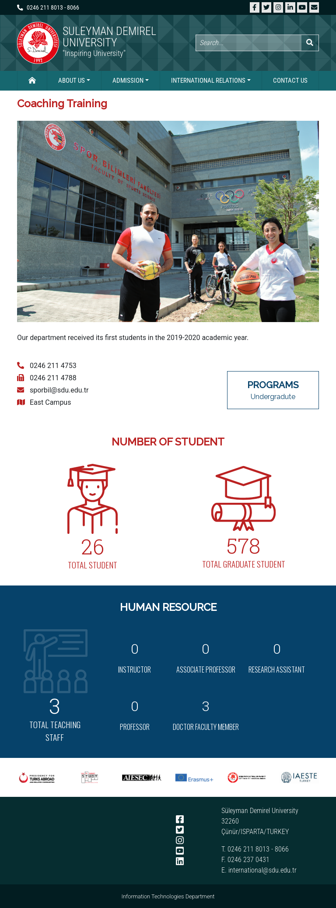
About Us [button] (71, 80)
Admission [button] (128, 80)
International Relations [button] (208, 80)
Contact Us (290, 80)
